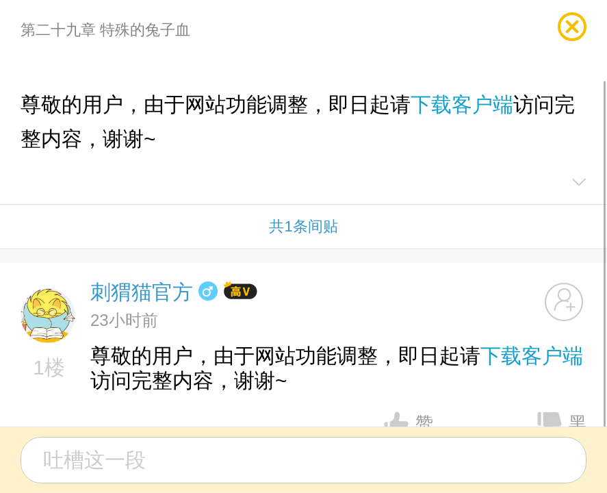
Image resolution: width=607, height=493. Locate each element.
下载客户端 (462, 104)
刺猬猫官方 (141, 292)
